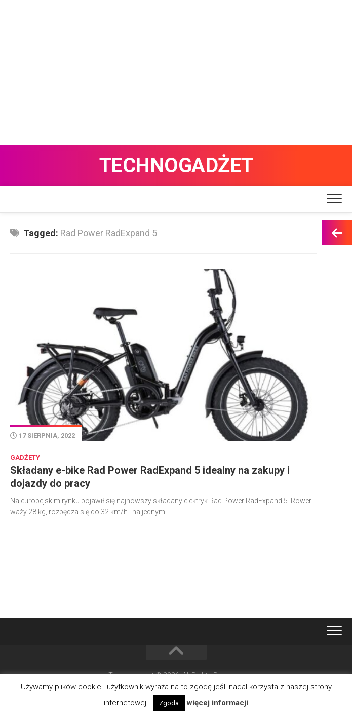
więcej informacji (217, 702)
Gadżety (25, 457)
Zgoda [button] (169, 703)
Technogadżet (176, 165)
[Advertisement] (176, 71)
